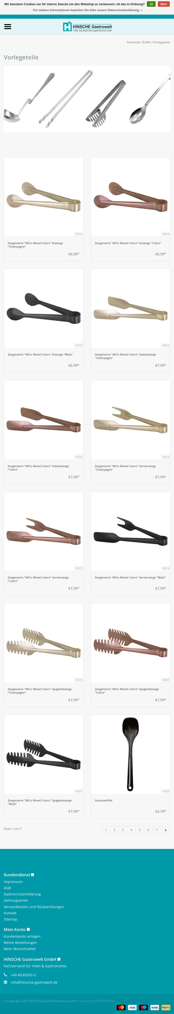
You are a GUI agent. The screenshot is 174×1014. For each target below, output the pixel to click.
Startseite (133, 42)
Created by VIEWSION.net (97, 1001)
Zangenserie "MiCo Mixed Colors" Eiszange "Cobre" (128, 243)
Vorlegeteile (162, 42)
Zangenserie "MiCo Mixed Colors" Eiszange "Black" (40, 354)
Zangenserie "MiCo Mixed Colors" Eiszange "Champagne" (35, 244)
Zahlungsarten (16, 900)
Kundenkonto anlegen (22, 936)
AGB (7, 887)
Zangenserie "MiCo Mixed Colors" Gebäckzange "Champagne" (125, 356)
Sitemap (10, 919)
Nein (164, 4)
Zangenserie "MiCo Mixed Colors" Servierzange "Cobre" (38, 579)
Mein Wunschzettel (20, 948)
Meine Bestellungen (20, 942)
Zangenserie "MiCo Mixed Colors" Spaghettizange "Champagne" (40, 690)
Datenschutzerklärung (22, 894)
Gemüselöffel (103, 800)
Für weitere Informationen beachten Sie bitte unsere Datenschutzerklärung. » (87, 10)
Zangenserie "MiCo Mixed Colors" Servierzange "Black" (130, 577)
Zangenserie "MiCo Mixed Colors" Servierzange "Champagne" (125, 467)
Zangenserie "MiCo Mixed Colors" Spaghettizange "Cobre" (127, 690)
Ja (151, 4)
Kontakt (10, 913)
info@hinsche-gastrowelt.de (34, 982)
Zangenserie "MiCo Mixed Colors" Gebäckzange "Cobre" (38, 467)
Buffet (147, 42)
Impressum (13, 881)
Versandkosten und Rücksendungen (34, 906)
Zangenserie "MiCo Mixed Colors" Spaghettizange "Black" (40, 802)
